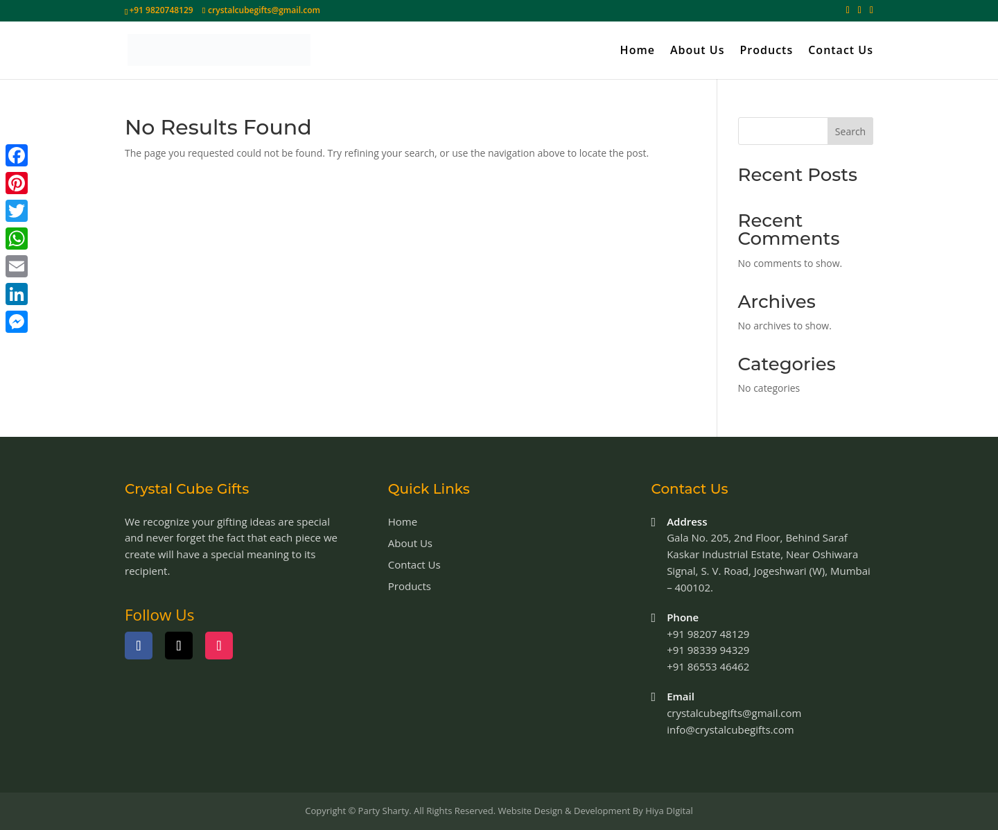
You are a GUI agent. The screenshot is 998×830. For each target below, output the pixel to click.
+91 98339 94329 (708, 650)
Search (850, 131)
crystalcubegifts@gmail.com (734, 713)
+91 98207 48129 (708, 634)
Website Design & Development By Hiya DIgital (595, 810)
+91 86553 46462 (708, 666)
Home (637, 51)
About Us (697, 51)
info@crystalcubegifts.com (730, 729)
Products (767, 51)
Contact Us (840, 51)
